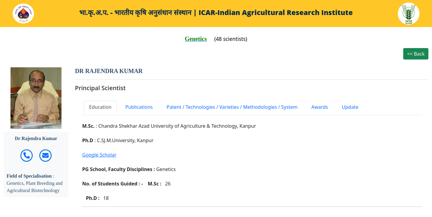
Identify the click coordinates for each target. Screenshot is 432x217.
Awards (319, 107)
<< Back (415, 53)
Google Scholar (99, 154)
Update (350, 107)
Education (100, 107)
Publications (139, 107)
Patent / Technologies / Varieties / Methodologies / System (231, 107)
